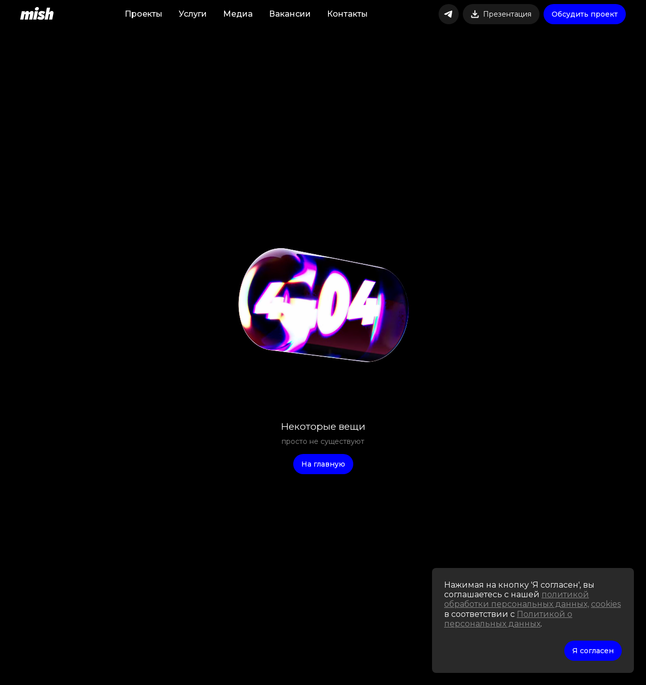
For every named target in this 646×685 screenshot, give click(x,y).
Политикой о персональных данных (508, 619)
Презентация (501, 14)
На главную (323, 464)
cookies (606, 604)
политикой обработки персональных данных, (516, 599)
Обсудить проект (585, 14)
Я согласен (593, 650)
